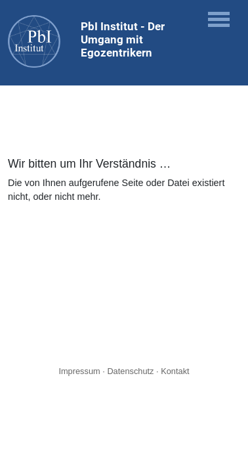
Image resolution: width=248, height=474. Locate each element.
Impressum (79, 371)
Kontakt (175, 371)
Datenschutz (130, 371)
